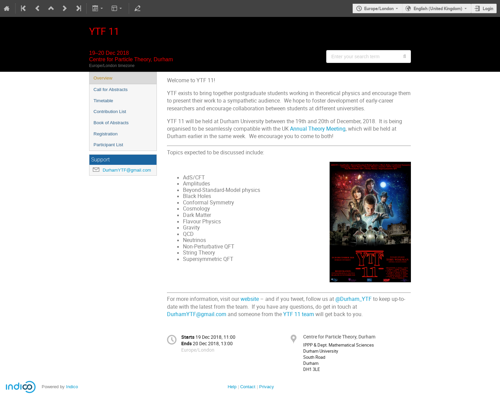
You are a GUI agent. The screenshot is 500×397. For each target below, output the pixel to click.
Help (232, 387)
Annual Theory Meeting (318, 128)
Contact (247, 387)
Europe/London (379, 8)
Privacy (266, 387)
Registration (105, 133)
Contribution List (109, 111)
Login (488, 8)
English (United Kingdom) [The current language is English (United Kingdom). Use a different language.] (438, 8)
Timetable (103, 100)
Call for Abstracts (110, 89)
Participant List (108, 144)
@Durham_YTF (353, 299)
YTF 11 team (298, 314)
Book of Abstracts (111, 122)
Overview (102, 78)
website (250, 299)
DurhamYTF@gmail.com (127, 170)
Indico (72, 387)
